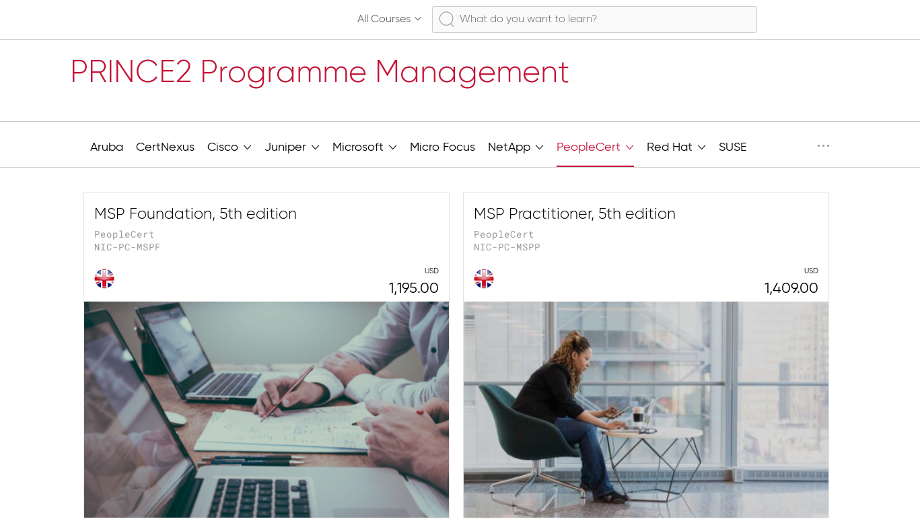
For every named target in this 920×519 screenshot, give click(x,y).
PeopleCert (595, 146)
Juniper (292, 146)
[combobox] (594, 19)
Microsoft (364, 146)
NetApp (516, 146)
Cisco (229, 146)
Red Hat (676, 146)
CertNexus (165, 147)
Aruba (106, 147)
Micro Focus (442, 147)
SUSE (733, 147)
